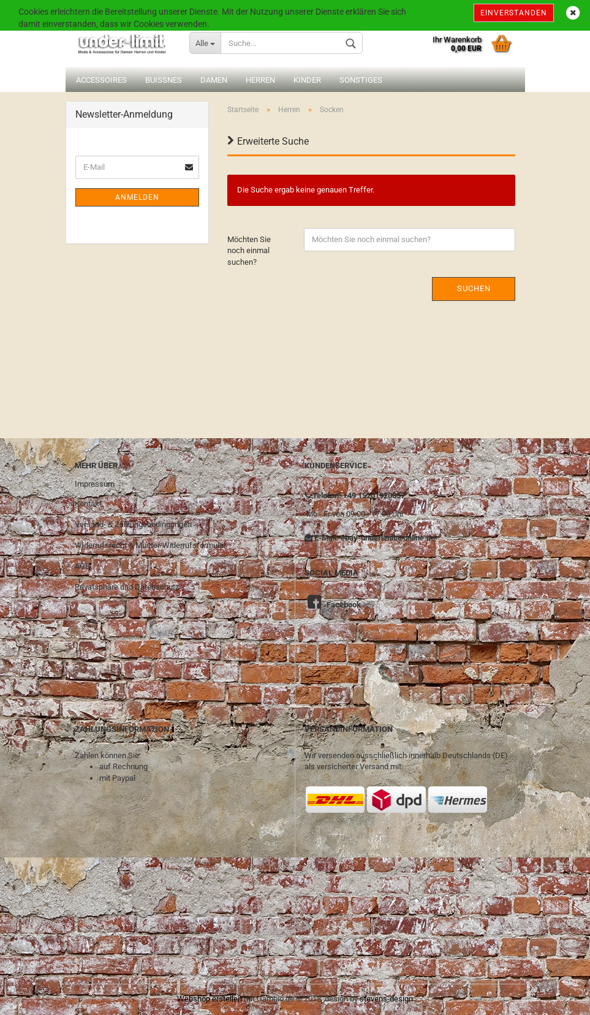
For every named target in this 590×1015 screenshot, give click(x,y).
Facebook (344, 604)
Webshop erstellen (209, 998)
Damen (213, 80)
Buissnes (163, 80)
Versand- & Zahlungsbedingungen (133, 524)
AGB (82, 566)
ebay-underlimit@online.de (388, 537)
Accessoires (101, 80)
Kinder (307, 80)
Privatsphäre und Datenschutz (127, 586)
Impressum (95, 483)
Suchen (474, 288)
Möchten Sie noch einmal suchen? (249, 251)
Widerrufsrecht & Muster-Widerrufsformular (150, 545)
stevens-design (386, 998)
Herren (260, 80)
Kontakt (88, 503)
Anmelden (137, 197)
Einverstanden (513, 13)
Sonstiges (360, 80)
